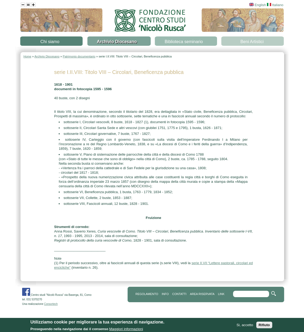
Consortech (51, 303)
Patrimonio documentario (79, 56)
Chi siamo (49, 41)
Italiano (275, 5)
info (165, 294)
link (221, 294)
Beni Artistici (251, 41)
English (257, 5)
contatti (179, 294)
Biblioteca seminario (184, 41)
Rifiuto (264, 326)
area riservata (202, 294)
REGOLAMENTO (146, 294)
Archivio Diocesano (117, 41)
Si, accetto (245, 326)
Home (27, 56)
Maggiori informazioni (126, 330)
